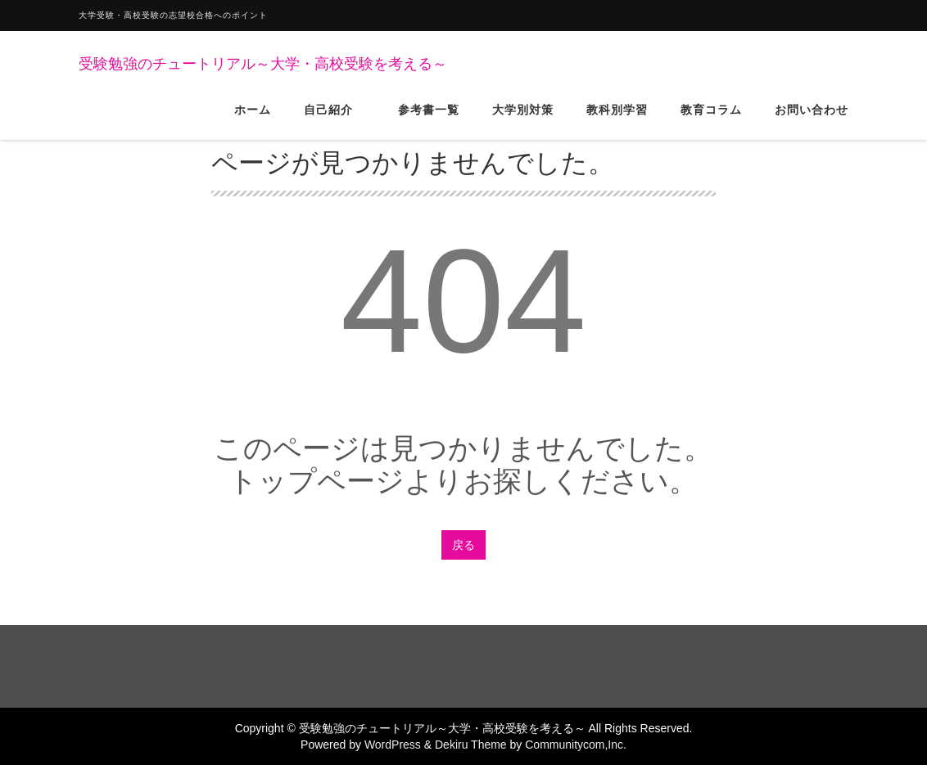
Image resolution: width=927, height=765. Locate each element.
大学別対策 (523, 121)
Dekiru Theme (471, 744)
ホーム (252, 121)
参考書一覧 (428, 121)
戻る (463, 544)
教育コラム (711, 121)
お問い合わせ (811, 121)
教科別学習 (617, 121)
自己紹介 (334, 121)
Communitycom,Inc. (575, 744)
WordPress (392, 744)
